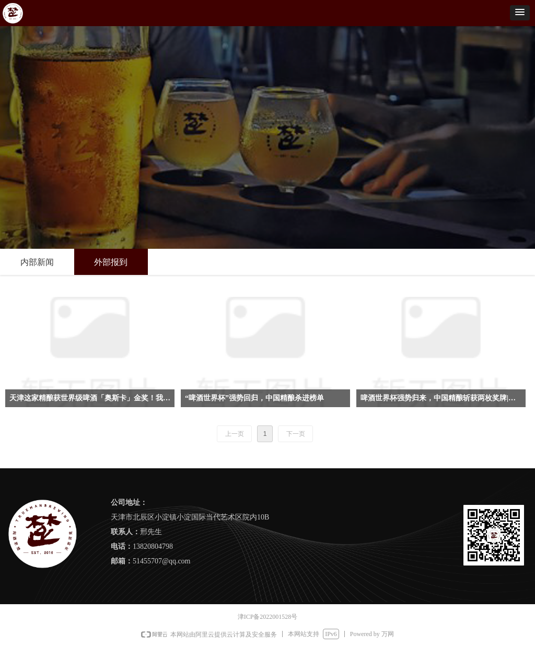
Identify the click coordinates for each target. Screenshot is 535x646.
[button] (520, 12)
